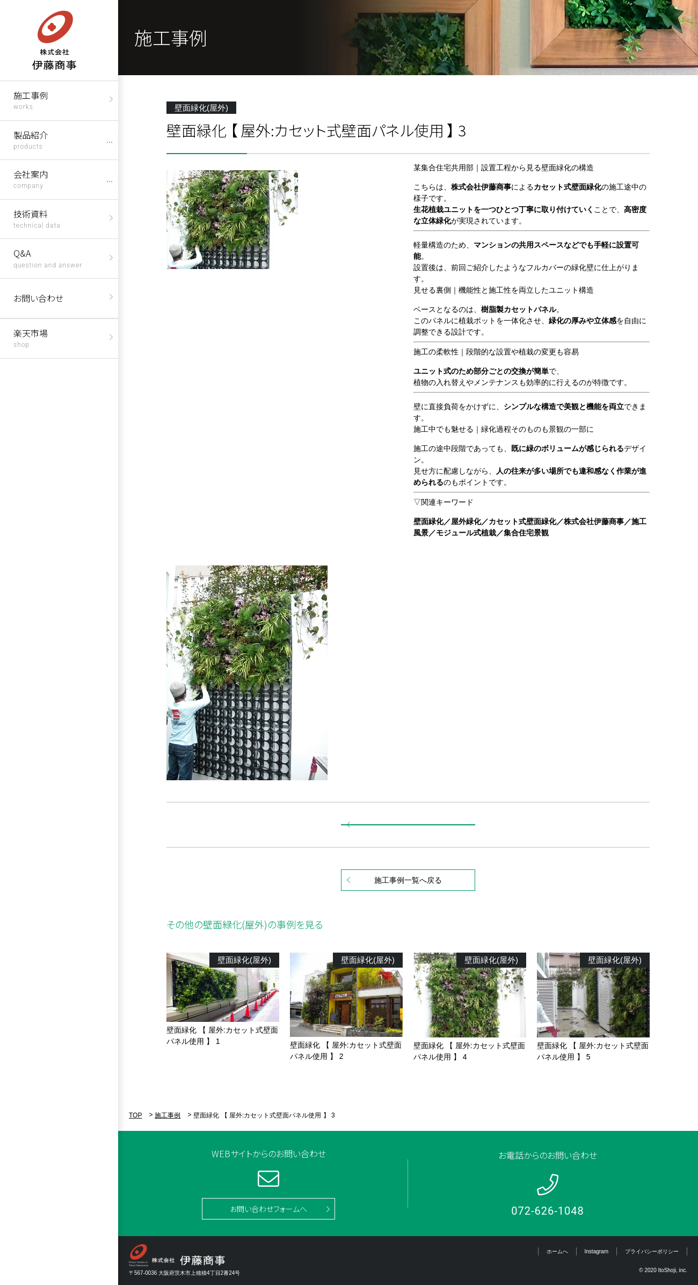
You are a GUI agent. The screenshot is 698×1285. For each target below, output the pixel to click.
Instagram (596, 1251)
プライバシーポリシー (652, 1251)
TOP (135, 1115)
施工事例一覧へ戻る (408, 880)
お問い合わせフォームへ (268, 1208)
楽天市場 (30, 337)
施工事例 (30, 100)
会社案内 (30, 179)
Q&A (47, 257)
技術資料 (37, 218)
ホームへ (557, 1251)
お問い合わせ (38, 298)
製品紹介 (30, 139)
